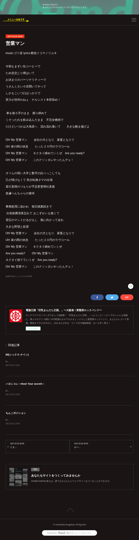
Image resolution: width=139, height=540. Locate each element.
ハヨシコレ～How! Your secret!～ (25, 384)
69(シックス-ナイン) (17, 354)
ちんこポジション (16, 413)
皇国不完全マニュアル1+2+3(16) (19, 276)
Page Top (69, 511)
